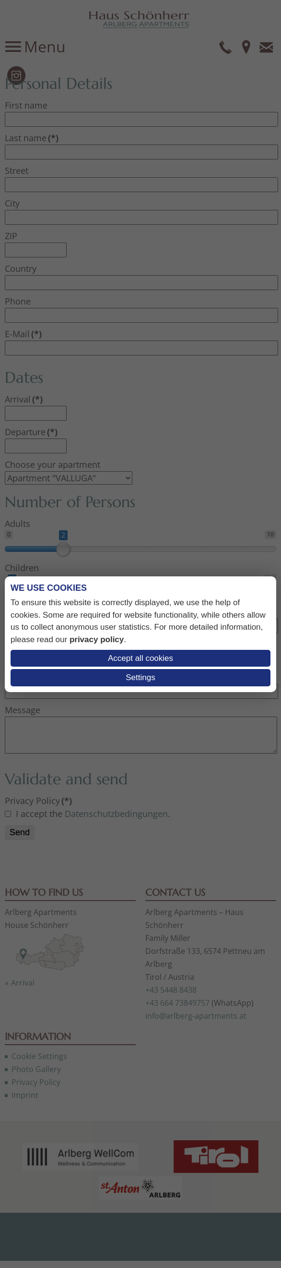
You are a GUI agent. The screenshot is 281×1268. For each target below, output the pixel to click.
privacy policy (97, 639)
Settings (140, 677)
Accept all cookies (140, 658)
